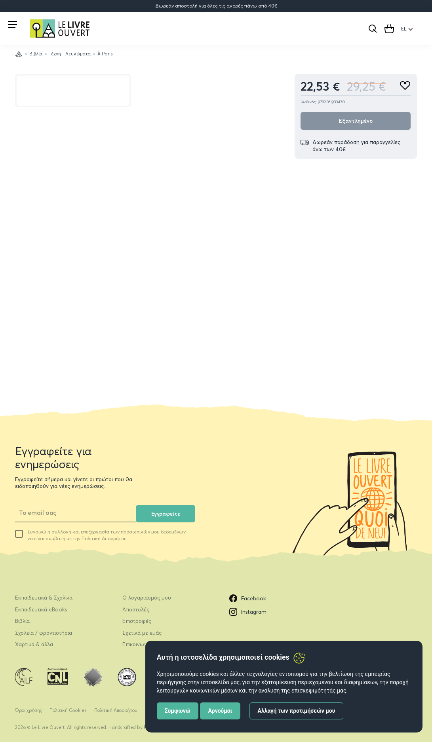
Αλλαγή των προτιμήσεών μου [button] (296, 711)
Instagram (247, 612)
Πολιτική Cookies (68, 710)
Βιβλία (35, 54)
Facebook (247, 598)
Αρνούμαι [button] (220, 711)
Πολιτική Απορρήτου (115, 710)
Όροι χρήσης (28, 710)
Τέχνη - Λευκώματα (70, 54)
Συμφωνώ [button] (177, 711)
